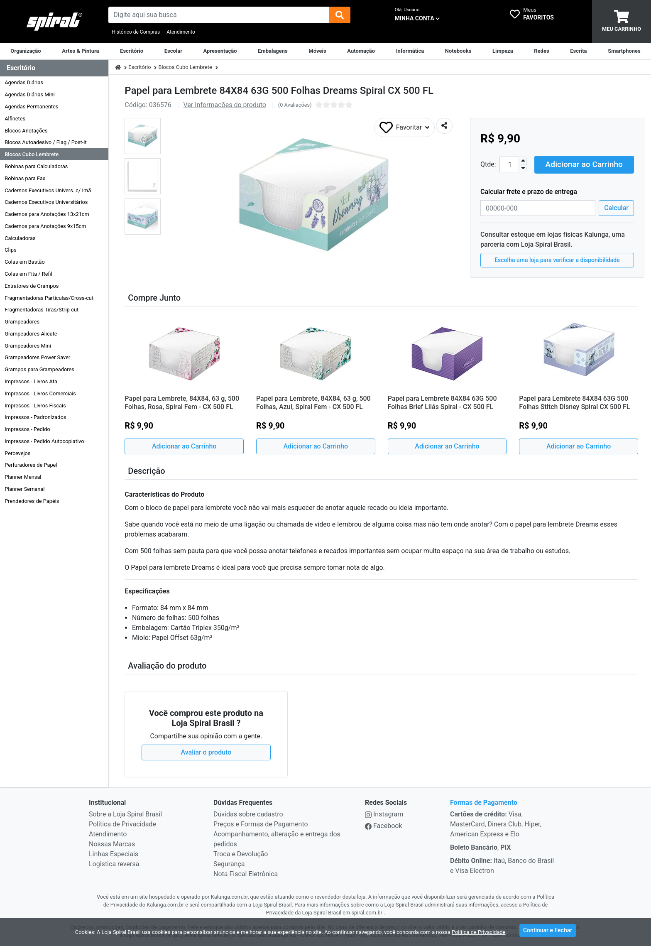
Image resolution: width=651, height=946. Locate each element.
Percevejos (17, 453)
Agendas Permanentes (31, 106)
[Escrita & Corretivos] (578, 51)
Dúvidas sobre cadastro (248, 814)
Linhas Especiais (113, 854)
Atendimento (180, 32)
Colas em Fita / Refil (28, 274)
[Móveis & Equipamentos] (317, 51)
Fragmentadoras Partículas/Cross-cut (49, 298)
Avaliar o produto (206, 752)
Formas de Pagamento (483, 802)
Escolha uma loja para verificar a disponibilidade (557, 259)
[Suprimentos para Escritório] (131, 51)
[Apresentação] (220, 51)
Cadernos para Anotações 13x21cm (47, 214)
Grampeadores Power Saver (37, 357)
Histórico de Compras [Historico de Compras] (136, 32)
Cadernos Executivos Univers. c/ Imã (48, 190)
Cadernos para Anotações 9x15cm (45, 226)
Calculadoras (20, 238)
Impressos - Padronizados (35, 417)
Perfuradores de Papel (31, 465)
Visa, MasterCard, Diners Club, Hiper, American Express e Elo (495, 824)
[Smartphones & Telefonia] (624, 51)
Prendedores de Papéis (32, 501)
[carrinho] (621, 21)
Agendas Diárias (24, 82)
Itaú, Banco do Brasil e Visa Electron (502, 866)
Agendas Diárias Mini (29, 94)
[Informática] (410, 51)
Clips (10, 250)
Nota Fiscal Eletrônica (245, 874)
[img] (339, 15)
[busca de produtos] (218, 15)
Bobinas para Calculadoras (36, 166)
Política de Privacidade (122, 824)
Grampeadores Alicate (31, 334)
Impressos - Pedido (27, 429)
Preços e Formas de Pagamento (260, 824)
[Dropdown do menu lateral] (54, 68)
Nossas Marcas (112, 844)
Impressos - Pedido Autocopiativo (44, 441)
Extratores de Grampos (32, 286)
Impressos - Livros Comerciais (40, 393)
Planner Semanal (24, 489)
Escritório (139, 67)
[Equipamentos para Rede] (541, 51)
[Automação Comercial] (361, 51)
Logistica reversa (114, 864)
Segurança (229, 864)
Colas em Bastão (25, 262)
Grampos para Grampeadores (39, 369)
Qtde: (488, 164)
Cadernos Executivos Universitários (46, 202)
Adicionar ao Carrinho (584, 164)
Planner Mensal (23, 477)
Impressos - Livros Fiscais (35, 405)
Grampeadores (22, 322)
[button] (143, 136)
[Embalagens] (272, 51)
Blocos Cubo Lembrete (32, 154)
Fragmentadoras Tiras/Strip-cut (41, 309)
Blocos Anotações (26, 130)
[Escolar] (173, 51)
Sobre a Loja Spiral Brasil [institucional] (125, 814)
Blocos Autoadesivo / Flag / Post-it (45, 142)
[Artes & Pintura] (80, 51)
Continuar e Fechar (547, 931)
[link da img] (54, 21)
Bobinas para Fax (25, 178)
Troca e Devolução (240, 854)
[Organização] (25, 51)
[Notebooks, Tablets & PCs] (458, 51)
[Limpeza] (503, 51)
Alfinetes (15, 118)
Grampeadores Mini (28, 346)
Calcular (616, 207)
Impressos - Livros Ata (31, 381)
